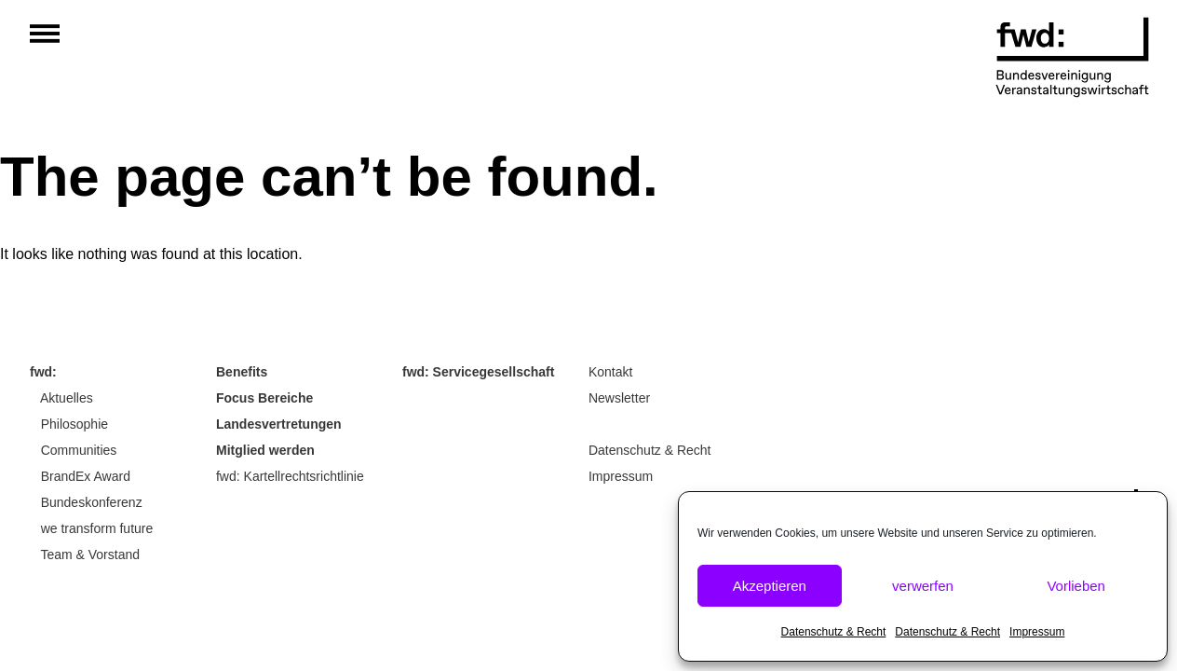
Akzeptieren (769, 586)
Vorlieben (1076, 586)
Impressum (1036, 631)
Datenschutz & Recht (833, 631)
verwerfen (923, 586)
